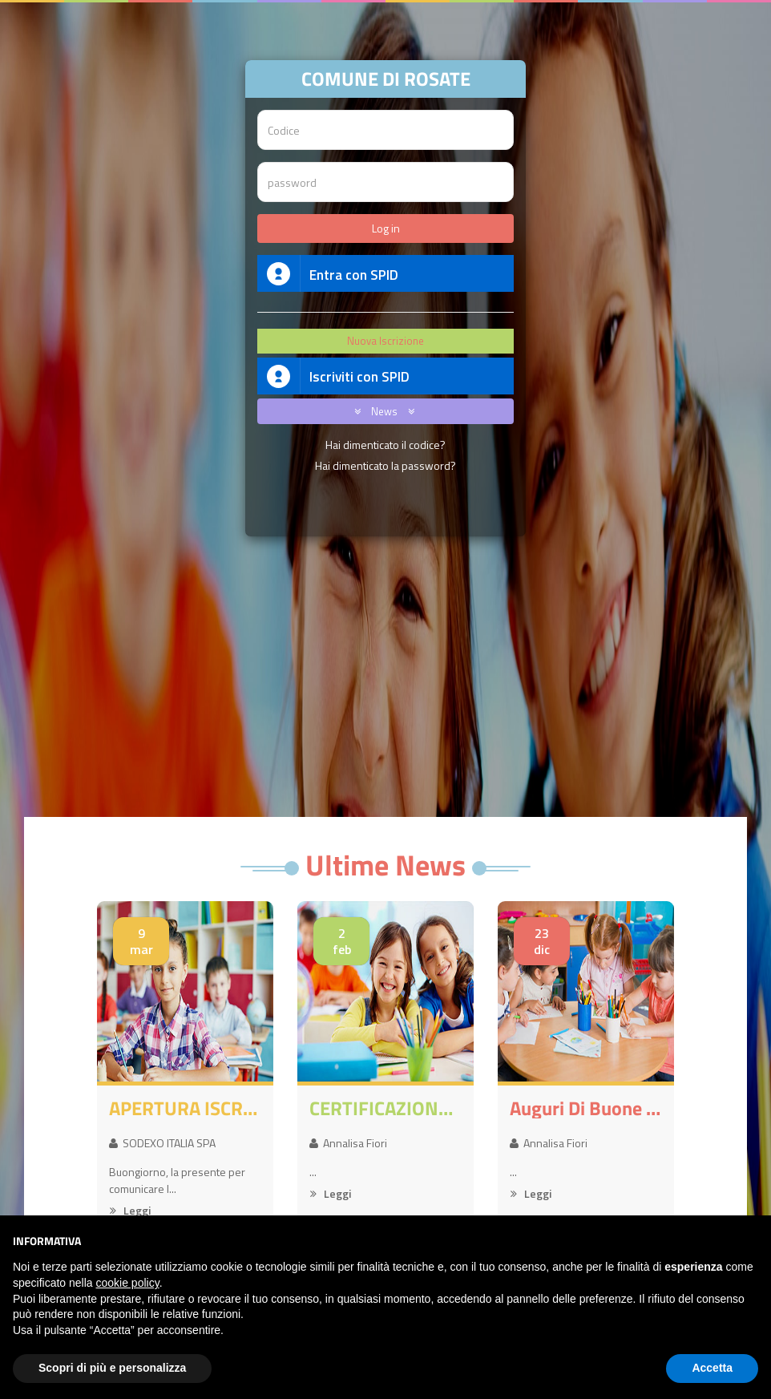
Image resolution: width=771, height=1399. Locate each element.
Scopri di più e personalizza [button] (112, 1367)
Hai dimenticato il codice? (385, 444)
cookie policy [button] (127, 1282)
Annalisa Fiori (348, 1142)
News (381, 411)
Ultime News (385, 865)
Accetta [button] (712, 1367)
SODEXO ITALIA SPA (162, 1142)
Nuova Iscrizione (385, 341)
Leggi (130, 1210)
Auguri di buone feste (586, 1108)
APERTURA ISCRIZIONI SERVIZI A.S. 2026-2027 (185, 1108)
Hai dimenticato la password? (385, 465)
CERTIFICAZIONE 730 (385, 1108)
